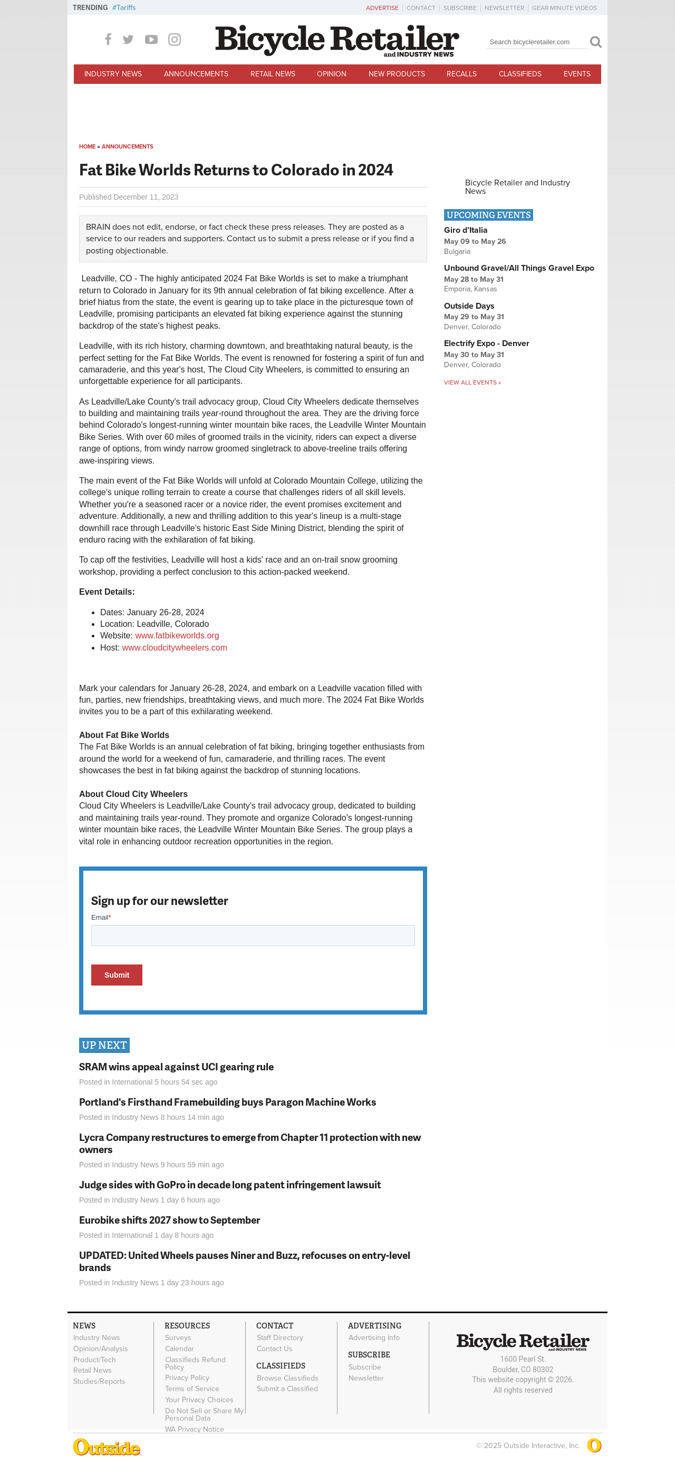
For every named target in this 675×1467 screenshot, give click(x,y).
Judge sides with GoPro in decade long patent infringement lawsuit (230, 1184)
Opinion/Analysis (100, 1348)
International (132, 1082)
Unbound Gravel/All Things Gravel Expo (519, 268)
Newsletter (504, 8)
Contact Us (275, 1348)
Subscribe (460, 8)
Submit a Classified (287, 1389)
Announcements (196, 74)
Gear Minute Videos (564, 8)
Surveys (178, 1338)
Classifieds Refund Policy (195, 1363)
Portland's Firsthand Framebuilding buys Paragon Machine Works (228, 1102)
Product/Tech (94, 1359)
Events (577, 74)
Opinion (331, 74)
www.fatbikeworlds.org (177, 635)
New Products (397, 74)
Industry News (113, 74)
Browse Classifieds (288, 1378)
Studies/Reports (99, 1381)
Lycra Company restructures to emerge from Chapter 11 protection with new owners (250, 1143)
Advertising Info (374, 1338)
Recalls (462, 74)
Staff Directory (280, 1338)
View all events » (472, 382)
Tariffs (126, 7)
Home (87, 146)
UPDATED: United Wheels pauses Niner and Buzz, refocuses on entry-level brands (244, 1261)
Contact (421, 8)
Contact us (246, 238)
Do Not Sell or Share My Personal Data (204, 1414)
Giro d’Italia (466, 230)
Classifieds (520, 74)
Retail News (272, 74)
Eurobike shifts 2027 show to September (169, 1220)
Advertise (382, 8)
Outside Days (469, 306)
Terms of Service (192, 1389)
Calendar (179, 1348)
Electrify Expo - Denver (486, 343)
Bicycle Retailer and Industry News (517, 187)
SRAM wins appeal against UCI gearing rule (176, 1066)
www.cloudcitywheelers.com (174, 647)
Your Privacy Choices (199, 1400)
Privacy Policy (187, 1378)
